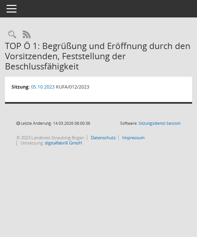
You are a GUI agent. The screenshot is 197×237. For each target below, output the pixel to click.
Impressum (133, 138)
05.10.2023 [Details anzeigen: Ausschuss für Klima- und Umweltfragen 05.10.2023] (43, 87)
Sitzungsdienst (160, 123)
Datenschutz (103, 138)
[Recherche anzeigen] (12, 34)
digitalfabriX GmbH (63, 143)
